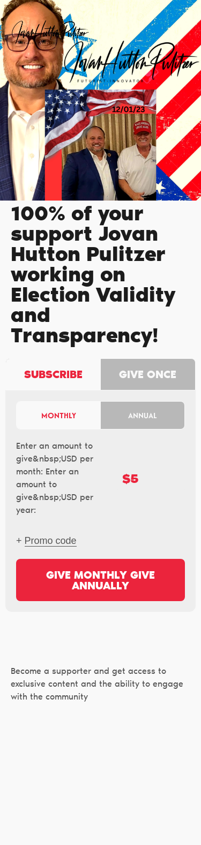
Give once (147, 375)
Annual (142, 415)
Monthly (58, 415)
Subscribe (53, 375)
